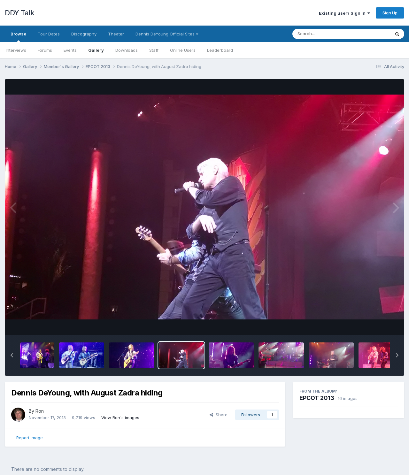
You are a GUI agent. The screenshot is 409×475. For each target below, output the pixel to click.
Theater (116, 33)
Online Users (183, 50)
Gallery (96, 50)
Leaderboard (220, 50)
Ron (39, 411)
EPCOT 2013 (316, 398)
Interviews (16, 50)
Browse (18, 36)
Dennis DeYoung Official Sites (166, 33)
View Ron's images (120, 417)
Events (70, 50)
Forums (45, 50)
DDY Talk (19, 13)
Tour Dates (49, 33)
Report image (29, 437)
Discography (83, 33)
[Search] (323, 34)
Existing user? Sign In (344, 13)
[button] (12, 355)
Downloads (126, 50)
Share (219, 414)
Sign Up (389, 12)
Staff (153, 50)
